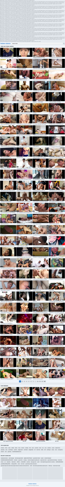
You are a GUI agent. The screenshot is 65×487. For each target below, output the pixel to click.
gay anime (20, 460)
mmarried (60, 460)
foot (30, 447)
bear (40, 447)
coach (53, 447)
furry (19, 447)
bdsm (16, 447)
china (6, 447)
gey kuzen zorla (43, 460)
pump (42, 458)
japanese (9, 451)
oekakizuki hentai (4, 458)
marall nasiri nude (56, 465)
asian (9, 447)
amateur (49, 447)
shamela (15, 460)
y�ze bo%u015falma (28, 458)
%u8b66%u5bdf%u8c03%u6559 (7, 460)
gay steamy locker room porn (31, 463)
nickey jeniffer (14, 463)
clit (34, 449)
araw (19, 463)
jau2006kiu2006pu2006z (5, 463)
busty (53, 449)
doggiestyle (31, 449)
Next (45, 381)
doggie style (20, 449)
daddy (13, 447)
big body (2, 449)
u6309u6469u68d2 (59, 461)
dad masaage (11, 458)
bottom (2, 451)
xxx (43, 447)
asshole (15, 449)
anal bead (26, 449)
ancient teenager (48, 458)
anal (33, 447)
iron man (22, 463)
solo (6, 451)
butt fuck (38, 449)
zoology (25, 460)
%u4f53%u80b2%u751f (16, 451)
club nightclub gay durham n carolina (48, 461)
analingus (49, 449)
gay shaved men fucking (52, 460)
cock (6, 449)
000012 (18, 461)
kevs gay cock (33, 461)
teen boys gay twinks (19, 458)
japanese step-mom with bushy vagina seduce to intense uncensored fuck (15, 465)
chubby (26, 447)
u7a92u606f (23, 461)
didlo (42, 449)
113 (40, 381)
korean (22, 447)
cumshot (36, 447)
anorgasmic (60, 449)
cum (45, 447)
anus (56, 449)
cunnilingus (10, 449)
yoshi (38, 461)
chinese (2, 447)
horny (2, 461)
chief (31, 465)
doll (45, 449)
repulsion (8, 461)
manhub (28, 461)
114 (42, 381)
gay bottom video (36, 458)
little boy (50, 465)
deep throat (57, 447)
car (5, 461)
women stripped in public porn (33, 460)
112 (37, 381)
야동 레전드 (14, 461)
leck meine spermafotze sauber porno (40, 465)
